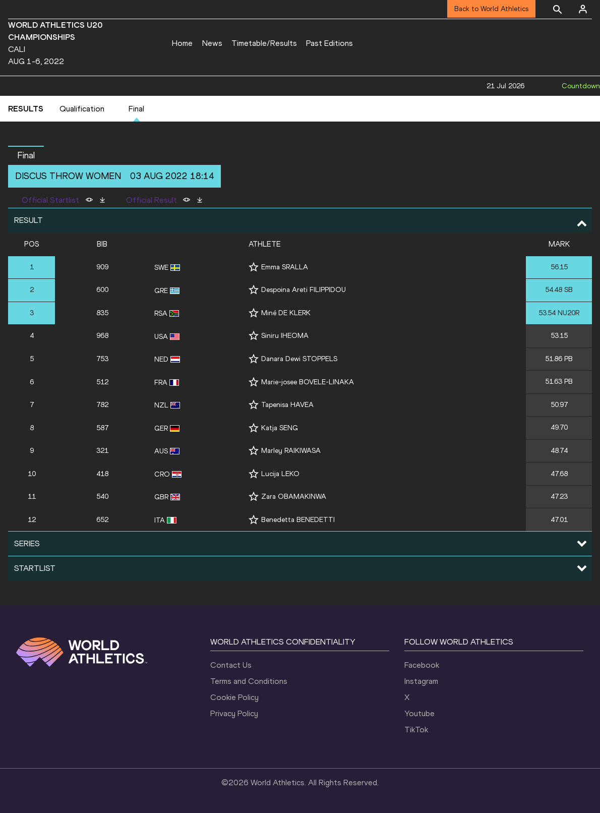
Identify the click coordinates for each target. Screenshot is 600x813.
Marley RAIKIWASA (291, 450)
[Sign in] (583, 9)
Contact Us (231, 665)
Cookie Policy (234, 697)
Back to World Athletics (491, 9)
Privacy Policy (234, 713)
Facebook (421, 665)
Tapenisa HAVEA (287, 404)
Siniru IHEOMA (285, 335)
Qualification (81, 108)
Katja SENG (279, 428)
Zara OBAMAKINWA (293, 496)
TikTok (416, 729)
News (212, 43)
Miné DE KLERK (286, 313)
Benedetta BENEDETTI (298, 519)
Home (182, 43)
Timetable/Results (264, 43)
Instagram (421, 681)
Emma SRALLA (284, 267)
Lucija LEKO (280, 474)
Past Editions (329, 43)
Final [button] (26, 155)
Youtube (419, 713)
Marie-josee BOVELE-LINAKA (307, 382)
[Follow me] (254, 267)
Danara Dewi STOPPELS (299, 359)
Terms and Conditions (248, 681)
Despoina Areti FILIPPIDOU (303, 289)
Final (136, 108)
